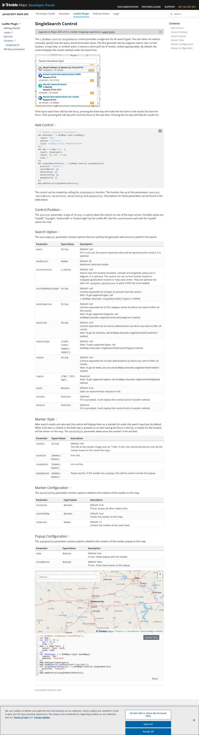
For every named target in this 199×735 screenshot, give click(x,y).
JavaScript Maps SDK (15, 14)
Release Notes (101, 13)
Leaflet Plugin (81, 13)
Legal (116, 13)
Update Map (151, 637)
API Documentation (14, 49)
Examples (64, 13)
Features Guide (151, 6)
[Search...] (183, 14)
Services (8, 36)
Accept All (148, 731)
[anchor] (55, 125)
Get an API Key (187, 6)
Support (169, 6)
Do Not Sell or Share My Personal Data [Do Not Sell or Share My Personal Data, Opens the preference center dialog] (148, 714)
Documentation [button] (127, 6)
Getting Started (12, 28)
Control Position (179, 32)
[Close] (193, 720)
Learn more (108, 31)
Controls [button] (10, 40)
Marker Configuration (182, 44)
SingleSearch (12, 44)
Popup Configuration (182, 48)
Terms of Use (21, 717)
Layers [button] (8, 32)
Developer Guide (45, 13)
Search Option (178, 36)
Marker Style (177, 40)
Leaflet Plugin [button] (11, 23)
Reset (155, 678)
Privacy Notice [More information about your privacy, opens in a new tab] (42, 717)
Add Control (177, 27)
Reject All (148, 724)
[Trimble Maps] (99, 601)
